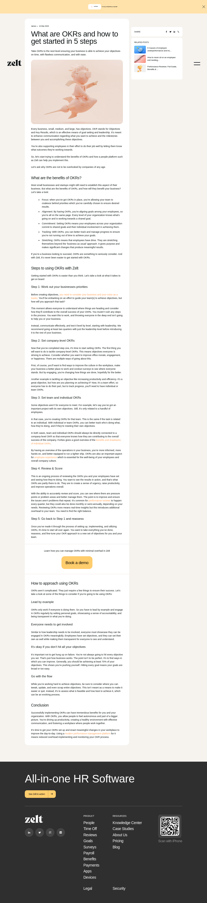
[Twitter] (170, 32)
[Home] (14, 62)
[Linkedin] (29, 832)
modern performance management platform (88, 733)
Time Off (90, 829)
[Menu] (197, 63)
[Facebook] (166, 32)
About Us (120, 835)
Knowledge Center (127, 823)
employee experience (45, 457)
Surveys (89, 847)
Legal (87, 888)
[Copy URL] (178, 32)
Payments (91, 865)
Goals (87, 841)
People (88, 823)
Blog (116, 847)
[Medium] (61, 832)
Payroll (88, 853)
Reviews (90, 835)
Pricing (118, 841)
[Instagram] (50, 832)
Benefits (89, 859)
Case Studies (123, 829)
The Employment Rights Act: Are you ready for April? (110, 6)
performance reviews (100, 500)
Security (119, 888)
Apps (87, 871)
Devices (89, 877)
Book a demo (76, 562)
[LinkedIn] (174, 32)
